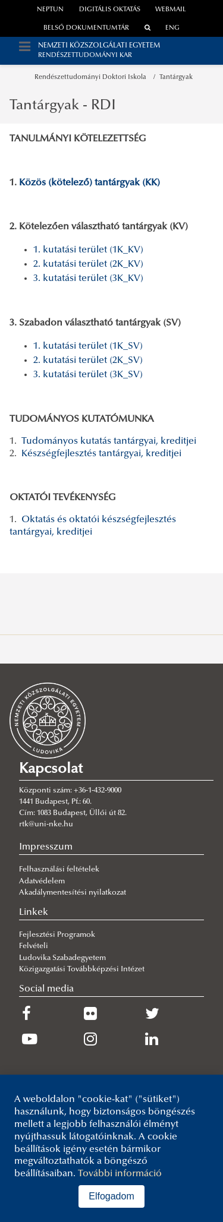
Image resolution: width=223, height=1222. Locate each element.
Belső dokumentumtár (86, 28)
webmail (170, 10)
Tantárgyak (176, 77)
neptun (50, 10)
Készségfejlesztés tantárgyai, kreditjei (101, 454)
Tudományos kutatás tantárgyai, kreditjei (108, 441)
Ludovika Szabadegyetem (62, 958)
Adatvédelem (42, 881)
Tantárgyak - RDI (63, 106)
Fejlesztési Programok (57, 935)
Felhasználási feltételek (59, 869)
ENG (172, 28)
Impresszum (46, 847)
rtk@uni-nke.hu (46, 824)
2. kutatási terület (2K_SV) (88, 360)
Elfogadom (111, 1196)
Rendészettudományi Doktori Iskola (92, 77)
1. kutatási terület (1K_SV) (88, 346)
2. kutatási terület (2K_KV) (88, 264)
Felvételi (33, 946)
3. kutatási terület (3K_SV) (88, 375)
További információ (120, 1174)
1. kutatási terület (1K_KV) (88, 250)
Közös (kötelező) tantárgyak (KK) (89, 183)
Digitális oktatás (109, 10)
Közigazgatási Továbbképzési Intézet (82, 969)
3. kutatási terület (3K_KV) (88, 278)
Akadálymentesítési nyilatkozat (72, 892)
